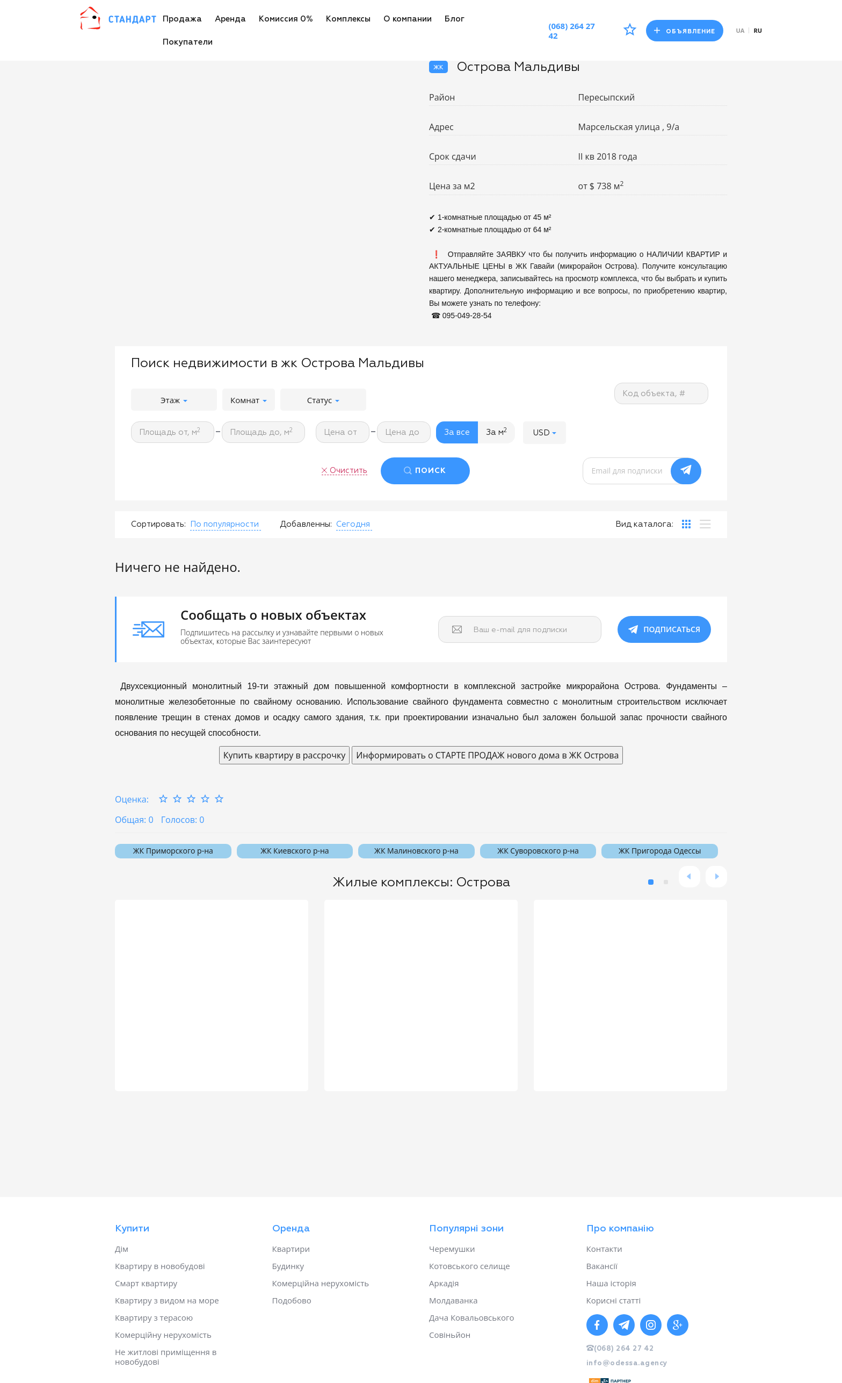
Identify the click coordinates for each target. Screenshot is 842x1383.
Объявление (684, 30)
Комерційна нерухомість (320, 1283)
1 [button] (651, 882)
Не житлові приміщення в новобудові (165, 1356)
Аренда (230, 19)
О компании (407, 19)
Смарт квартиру (146, 1283)
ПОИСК (430, 471)
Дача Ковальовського (471, 1317)
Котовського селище (469, 1265)
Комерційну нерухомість (163, 1334)
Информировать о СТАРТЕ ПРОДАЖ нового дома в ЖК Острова (487, 755)
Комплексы (348, 19)
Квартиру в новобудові (160, 1265)
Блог (454, 19)
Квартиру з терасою (154, 1317)
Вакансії (602, 1265)
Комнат (248, 400)
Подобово (291, 1300)
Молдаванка (453, 1300)
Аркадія (444, 1283)
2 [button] (666, 882)
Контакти (604, 1248)
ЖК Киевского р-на (294, 850)
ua (740, 30)
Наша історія (611, 1283)
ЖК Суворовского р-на (537, 850)
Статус (323, 400)
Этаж (174, 400)
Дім (121, 1248)
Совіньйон (449, 1334)
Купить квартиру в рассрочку (284, 755)
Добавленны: (306, 524)
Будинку (288, 1265)
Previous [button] (689, 876)
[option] (211, 995)
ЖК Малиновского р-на (416, 850)
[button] (544, 432)
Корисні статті (613, 1300)
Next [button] (716, 876)
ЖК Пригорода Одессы (660, 850)
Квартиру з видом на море (167, 1300)
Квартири (291, 1248)
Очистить (348, 471)
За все (457, 432)
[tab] (686, 524)
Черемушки (452, 1248)
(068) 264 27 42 (571, 30)
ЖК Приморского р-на (173, 850)
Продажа (182, 19)
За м (496, 432)
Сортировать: (158, 524)
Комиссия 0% (286, 19)
